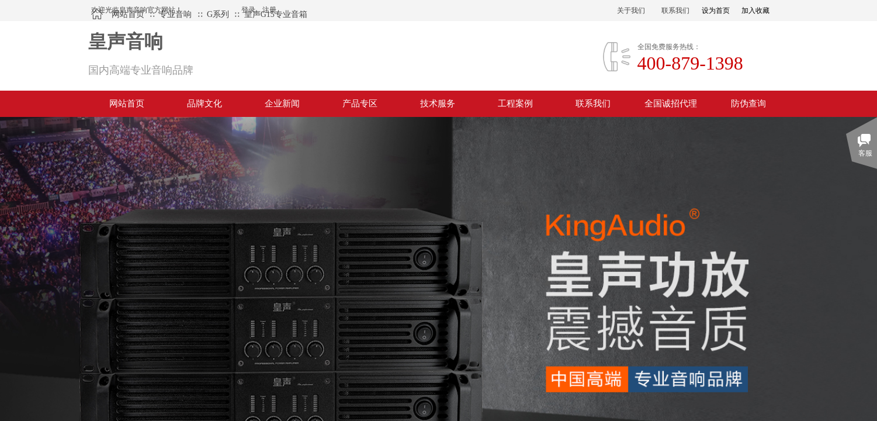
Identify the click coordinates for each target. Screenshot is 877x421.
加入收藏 (755, 10)
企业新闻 (282, 103)
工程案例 (515, 103)
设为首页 (716, 10)
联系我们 (593, 103)
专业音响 (175, 14)
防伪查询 (748, 103)
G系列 (218, 14)
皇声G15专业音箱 (275, 14)
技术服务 (437, 103)
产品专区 (359, 103)
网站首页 (128, 14)
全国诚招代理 (670, 103)
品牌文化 (204, 103)
